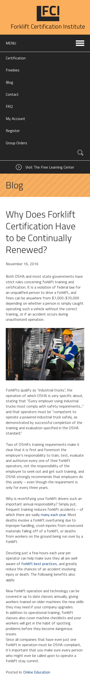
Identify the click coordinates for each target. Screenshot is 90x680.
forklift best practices (39, 564)
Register (13, 130)
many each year (53, 514)
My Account (15, 118)
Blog (9, 82)
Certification (16, 58)
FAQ (9, 106)
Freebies (12, 70)
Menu (11, 43)
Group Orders (16, 143)
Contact (12, 94)
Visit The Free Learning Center (49, 167)
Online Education (36, 672)
